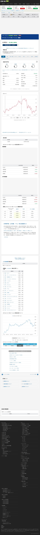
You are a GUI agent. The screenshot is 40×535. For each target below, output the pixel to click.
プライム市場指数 (5, 439)
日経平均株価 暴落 (25, 477)
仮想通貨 (3, 505)
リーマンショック (25, 482)
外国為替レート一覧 (25, 423)
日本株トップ (5, 14)
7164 (5, 304)
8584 (5, 294)
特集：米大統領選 (5, 499)
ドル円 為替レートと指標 (26, 425)
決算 (8, 16)
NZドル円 (23, 448)
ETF (28, 16)
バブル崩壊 (24, 483)
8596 (5, 302)
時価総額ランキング (6, 513)
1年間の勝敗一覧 (5, 429)
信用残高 (36, 56)
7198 (5, 286)
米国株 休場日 (24, 468)
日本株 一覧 (4, 452)
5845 (5, 292)
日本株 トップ (4, 448)
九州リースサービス (10, 302)
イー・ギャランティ (10, 290)
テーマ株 (22, 10)
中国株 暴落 (24, 486)
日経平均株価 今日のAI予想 (7, 425)
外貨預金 (4, 495)
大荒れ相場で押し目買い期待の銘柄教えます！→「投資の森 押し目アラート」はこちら (16, 132)
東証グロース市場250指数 (6, 445)
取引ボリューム (5, 517)
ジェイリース (9, 306)
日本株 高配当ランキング (26, 381)
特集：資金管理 (5, 494)
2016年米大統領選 (5, 503)
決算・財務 (11, 56)
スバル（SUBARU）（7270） (14, 370)
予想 (13, 16)
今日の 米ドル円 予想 (25, 426)
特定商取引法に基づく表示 (7, 523)
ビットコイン (5, 506)
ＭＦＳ (8, 282)
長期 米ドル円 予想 (25, 431)
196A (5, 282)
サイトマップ (4, 519)
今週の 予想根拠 (24, 430)
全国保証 (8, 304)
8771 (5, 290)
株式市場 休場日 (5, 453)
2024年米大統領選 (5, 500)
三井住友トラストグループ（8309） (15, 362)
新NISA (12, 14)
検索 (3, 449)
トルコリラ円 (24, 447)
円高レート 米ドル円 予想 (26, 433)
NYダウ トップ (24, 456)
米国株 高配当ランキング (8, 383)
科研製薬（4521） (13, 364)
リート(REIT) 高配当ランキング (27, 383)
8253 (5, 300)
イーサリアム (5, 509)
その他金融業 (11, 35)
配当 (3, 16)
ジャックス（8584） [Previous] (6, 374)
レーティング (7, 10)
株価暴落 (23, 476)
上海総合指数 (24, 473)
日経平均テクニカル (5, 435)
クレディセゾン (9, 300)
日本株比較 (12, 10)
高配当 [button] (20, 14)
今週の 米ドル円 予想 (25, 429)
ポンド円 (23, 440)
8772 (5, 284)
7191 (5, 298)
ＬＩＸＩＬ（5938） (13, 360)
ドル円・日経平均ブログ (26, 453)
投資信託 (4, 497)
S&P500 (23, 471)
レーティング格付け (23, 16)
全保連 (8, 292)
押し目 (3, 10)
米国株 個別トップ (25, 465)
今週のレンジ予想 (25, 459)
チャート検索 (4, 455)
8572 (5, 288)
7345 (5, 275)
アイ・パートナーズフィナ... (11, 275)
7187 (5, 306)
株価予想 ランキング (7, 386)
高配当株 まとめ (6, 381)
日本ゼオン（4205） (13, 356)
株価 (3, 56)
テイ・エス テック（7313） (14, 368)
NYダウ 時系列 (24, 462)
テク (28, 56)
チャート (3, 58)
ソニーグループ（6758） (14, 366)
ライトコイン (5, 510)
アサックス (9, 284)
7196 (5, 308)
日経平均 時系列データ (6, 436)
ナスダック (23, 470)
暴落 (18, 16)
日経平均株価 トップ (5, 423)
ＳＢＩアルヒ (9, 286)
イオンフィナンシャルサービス (12, 296)
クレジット (15, 35)
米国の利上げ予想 (25, 460)
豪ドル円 (23, 437)
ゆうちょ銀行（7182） (13, 353)
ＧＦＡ (8, 273)
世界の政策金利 (24, 452)
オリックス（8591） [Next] (34, 374)
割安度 (16, 66)
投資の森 (3, 1)
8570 (5, 296)
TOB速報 (27, 14)
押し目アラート (35, 14)
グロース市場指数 (5, 442)
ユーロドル (24, 441)
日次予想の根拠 (5, 426)
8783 (5, 273)
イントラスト (9, 298)
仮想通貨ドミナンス (6, 514)
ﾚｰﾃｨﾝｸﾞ (15, 56)
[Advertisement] (20, 26)
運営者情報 (4, 520)
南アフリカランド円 (25, 444)
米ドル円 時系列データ (25, 434)
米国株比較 (17, 10)
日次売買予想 (5, 430)
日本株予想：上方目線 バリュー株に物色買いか (15, 223)
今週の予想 (4, 432)
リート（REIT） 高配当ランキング (8, 492)
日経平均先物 (4, 438)
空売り (7, 58)
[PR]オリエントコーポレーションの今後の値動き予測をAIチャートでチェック (20, 48)
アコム (8, 288)
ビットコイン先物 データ (6, 515)
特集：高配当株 (5, 488)
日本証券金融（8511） (13, 358)
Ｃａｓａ (8, 308)
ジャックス (9, 294)
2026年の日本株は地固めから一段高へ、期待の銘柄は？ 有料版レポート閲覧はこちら (18, 230)
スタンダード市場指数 (6, 441)
